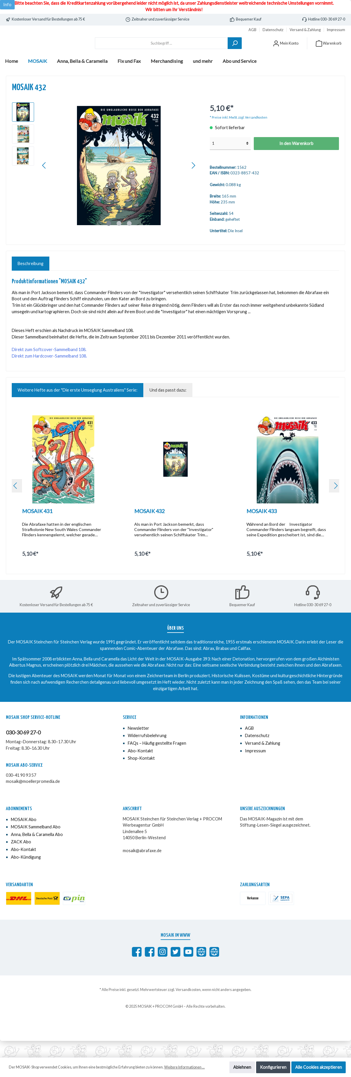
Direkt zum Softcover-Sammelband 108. (49, 366)
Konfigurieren (273, 1067)
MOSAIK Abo (23, 835)
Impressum (336, 30)
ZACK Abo (21, 858)
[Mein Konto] (285, 51)
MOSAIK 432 (149, 527)
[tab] (30, 280)
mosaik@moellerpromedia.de (33, 797)
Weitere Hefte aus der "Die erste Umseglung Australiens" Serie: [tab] (77, 406)
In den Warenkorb (296, 159)
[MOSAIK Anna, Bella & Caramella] (150, 968)
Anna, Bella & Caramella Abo (37, 850)
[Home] (11, 77)
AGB (252, 30)
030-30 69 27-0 (23, 749)
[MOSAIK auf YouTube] (188, 968)
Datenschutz (273, 30)
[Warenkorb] (328, 51)
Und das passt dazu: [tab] (168, 406)
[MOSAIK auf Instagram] (163, 968)
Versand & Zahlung (305, 30)
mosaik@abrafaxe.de (142, 866)
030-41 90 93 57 (21, 791)
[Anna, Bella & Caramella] (214, 968)
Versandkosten (188, 1006)
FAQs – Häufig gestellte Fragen (157, 759)
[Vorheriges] (44, 182)
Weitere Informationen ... (184, 1067)
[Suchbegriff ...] (161, 51)
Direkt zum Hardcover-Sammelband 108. (49, 372)
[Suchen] (235, 51)
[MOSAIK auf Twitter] (175, 968)
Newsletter (138, 744)
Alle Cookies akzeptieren (318, 1067)
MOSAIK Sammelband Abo (36, 843)
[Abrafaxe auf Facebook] (137, 968)
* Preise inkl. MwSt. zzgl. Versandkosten (238, 134)
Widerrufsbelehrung (147, 752)
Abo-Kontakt (140, 767)
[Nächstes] (193, 182)
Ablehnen (242, 1067)
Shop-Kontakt (141, 774)
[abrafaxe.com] (201, 968)
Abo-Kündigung (26, 873)
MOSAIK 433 (261, 527)
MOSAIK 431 (37, 527)
